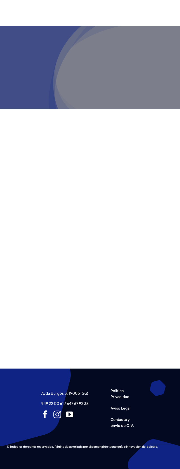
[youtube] (69, 414)
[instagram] (57, 414)
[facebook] (45, 414)
